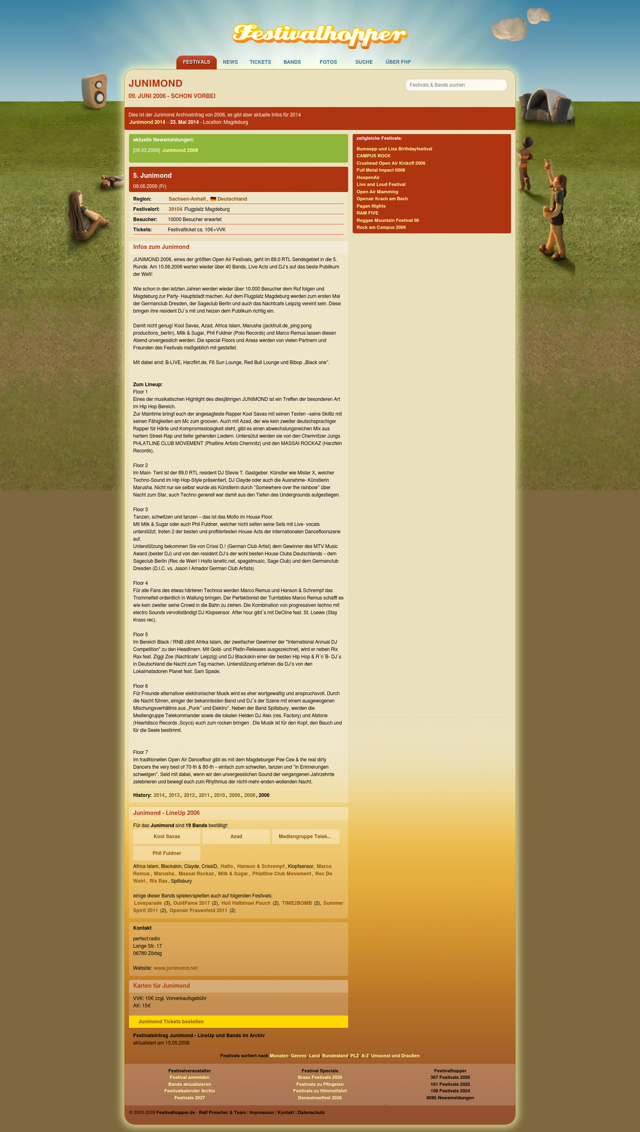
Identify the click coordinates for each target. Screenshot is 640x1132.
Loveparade (148, 903)
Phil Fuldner (167, 853)
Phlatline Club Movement (281, 873)
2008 (250, 795)
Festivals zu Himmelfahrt (320, 1091)
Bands (292, 62)
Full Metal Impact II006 (381, 170)
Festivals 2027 (189, 1098)
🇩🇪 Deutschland (228, 199)
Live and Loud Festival (381, 184)
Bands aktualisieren (189, 1084)
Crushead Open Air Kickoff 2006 (391, 163)
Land (314, 1056)
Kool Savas (166, 836)
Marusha (164, 873)
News (230, 62)
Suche (364, 62)
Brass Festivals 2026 (320, 1077)
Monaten (279, 1056)
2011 (204, 795)
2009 (234, 795)
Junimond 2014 (147, 122)
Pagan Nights (371, 206)
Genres (299, 1056)
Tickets (260, 62)
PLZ (355, 1056)
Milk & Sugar (233, 873)
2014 (158, 795)
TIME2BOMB (297, 903)
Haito (226, 866)
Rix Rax (158, 881)
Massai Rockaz (195, 873)
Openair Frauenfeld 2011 (198, 910)
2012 (189, 795)
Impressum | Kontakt (271, 1112)
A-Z (365, 1056)
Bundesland (335, 1056)
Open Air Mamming (377, 192)
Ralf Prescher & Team (222, 1112)
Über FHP (398, 62)
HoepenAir (368, 177)
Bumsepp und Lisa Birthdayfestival (394, 149)
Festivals (196, 62)
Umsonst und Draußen (395, 1056)
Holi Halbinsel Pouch (246, 903)
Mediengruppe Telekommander (307, 836)
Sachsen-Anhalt (187, 199)
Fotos (328, 62)
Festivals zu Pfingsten (320, 1084)
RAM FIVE (367, 213)
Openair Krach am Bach (382, 199)
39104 (175, 209)
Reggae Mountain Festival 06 (388, 220)
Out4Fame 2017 (191, 903)
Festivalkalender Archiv (189, 1091)
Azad (236, 836)
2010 (219, 795)
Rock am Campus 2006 (381, 227)
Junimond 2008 (180, 150)
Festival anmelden (189, 1077)
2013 (174, 795)
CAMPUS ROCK (374, 156)
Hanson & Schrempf (260, 866)
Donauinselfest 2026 (320, 1098)
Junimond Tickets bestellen (171, 1021)
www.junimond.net (176, 968)
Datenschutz (311, 1112)
